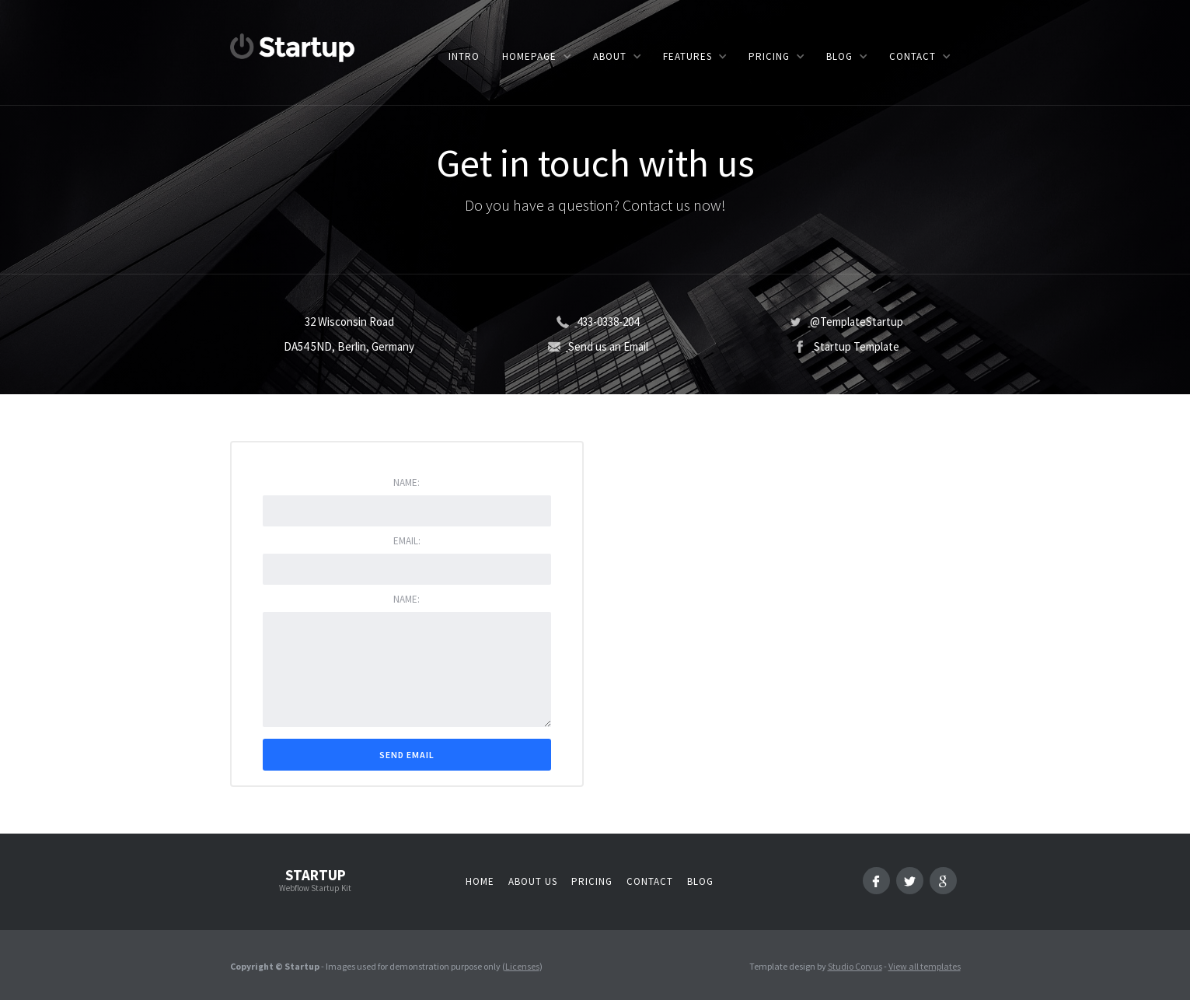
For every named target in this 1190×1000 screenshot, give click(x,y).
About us (532, 881)
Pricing (591, 881)
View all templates (924, 966)
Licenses (522, 966)
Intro (464, 56)
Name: (406, 482)
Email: (407, 540)
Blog (700, 881)
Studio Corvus (855, 966)
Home (480, 881)
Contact (649, 881)
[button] (536, 56)
